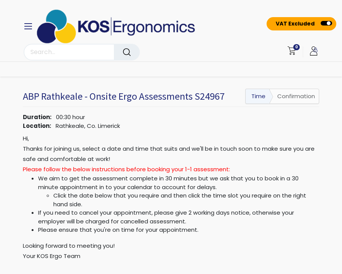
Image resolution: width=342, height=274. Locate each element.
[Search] (127, 52)
